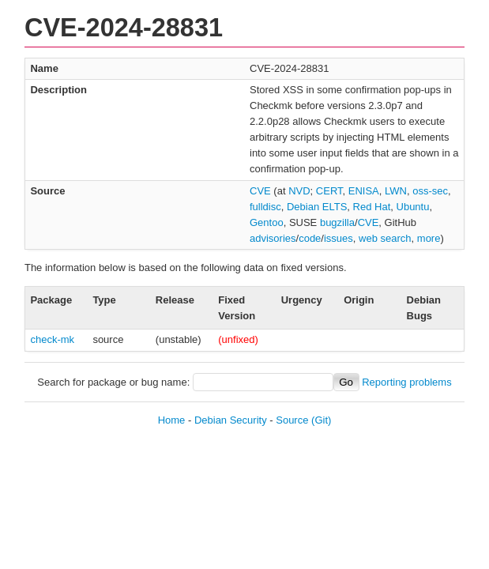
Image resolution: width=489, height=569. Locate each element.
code (310, 238)
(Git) (321, 420)
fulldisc (265, 207)
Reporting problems (406, 382)
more (429, 238)
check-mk (52, 339)
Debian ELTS (317, 207)
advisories (273, 238)
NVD (299, 191)
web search (385, 238)
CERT (329, 191)
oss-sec (430, 191)
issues (338, 238)
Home (172, 420)
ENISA (363, 191)
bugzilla (337, 222)
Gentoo (267, 222)
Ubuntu (413, 207)
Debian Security (230, 420)
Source (292, 420)
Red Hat (372, 207)
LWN (396, 191)
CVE (260, 191)
